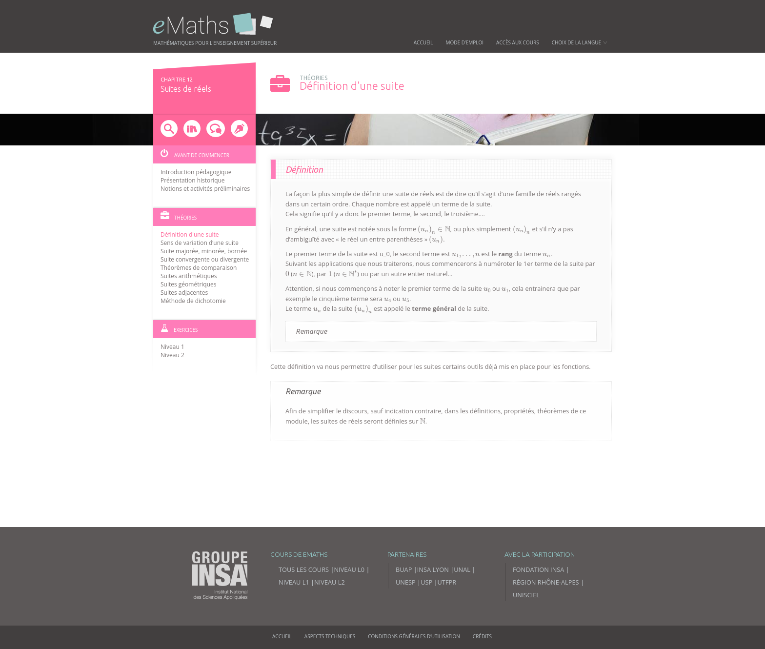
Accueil (423, 42)
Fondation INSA (538, 569)
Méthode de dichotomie (193, 300)
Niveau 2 (172, 355)
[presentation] (434, 229)
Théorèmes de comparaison (199, 267)
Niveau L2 (329, 582)
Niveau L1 (294, 582)
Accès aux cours (517, 42)
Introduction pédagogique (196, 172)
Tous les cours (304, 569)
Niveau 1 (172, 346)
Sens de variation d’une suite (200, 242)
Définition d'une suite (190, 234)
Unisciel (526, 594)
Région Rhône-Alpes (546, 582)
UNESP (406, 582)
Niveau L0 (349, 569)
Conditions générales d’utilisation (414, 636)
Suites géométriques (189, 284)
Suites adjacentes (184, 292)
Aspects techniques (329, 636)
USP (426, 582)
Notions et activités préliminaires (205, 188)
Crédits (482, 636)
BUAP (404, 569)
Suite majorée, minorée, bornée (204, 251)
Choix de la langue (579, 42)
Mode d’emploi (465, 42)
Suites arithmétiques (189, 276)
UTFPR (447, 582)
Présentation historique (193, 180)
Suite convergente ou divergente (205, 259)
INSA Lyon (433, 569)
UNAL (462, 569)
